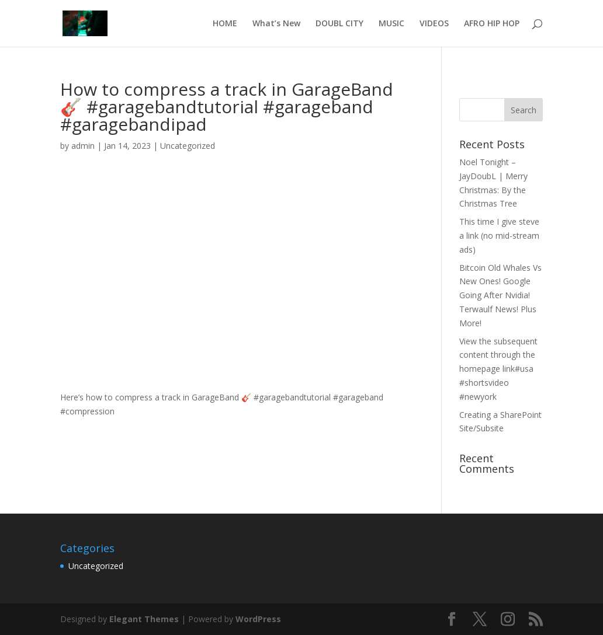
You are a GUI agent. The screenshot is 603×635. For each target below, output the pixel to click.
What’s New (276, 24)
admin (83, 145)
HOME (225, 24)
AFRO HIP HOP (491, 24)
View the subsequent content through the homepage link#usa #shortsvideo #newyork (498, 369)
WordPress (258, 618)
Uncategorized (187, 145)
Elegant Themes (144, 618)
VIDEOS (434, 24)
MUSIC (391, 24)
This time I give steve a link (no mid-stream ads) (499, 235)
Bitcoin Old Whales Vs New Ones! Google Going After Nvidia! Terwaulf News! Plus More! (500, 295)
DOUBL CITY (339, 24)
